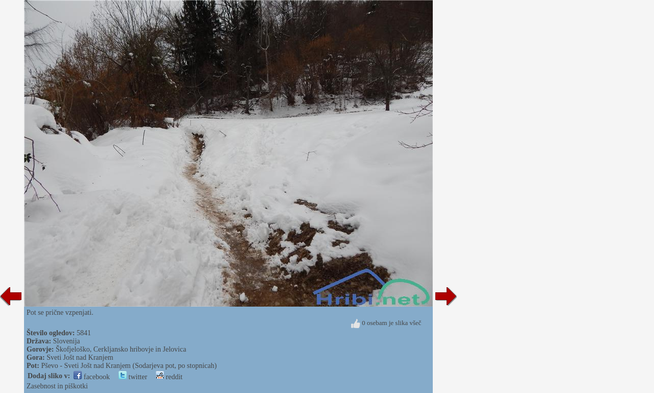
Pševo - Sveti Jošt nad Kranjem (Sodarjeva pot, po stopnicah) (129, 365)
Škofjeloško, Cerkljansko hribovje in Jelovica (121, 349)
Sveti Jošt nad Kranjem (79, 357)
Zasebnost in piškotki (57, 386)
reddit (169, 377)
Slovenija (66, 341)
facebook (92, 377)
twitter (133, 377)
